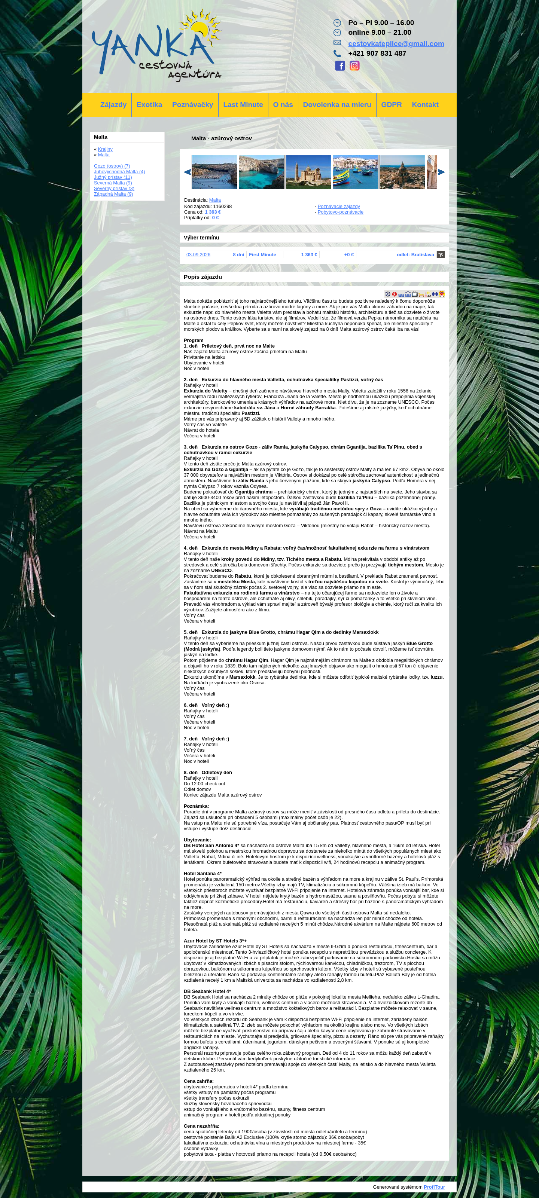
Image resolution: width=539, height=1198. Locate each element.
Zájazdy (113, 105)
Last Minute (243, 105)
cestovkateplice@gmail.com (396, 44)
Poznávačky (192, 105)
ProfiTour (434, 1187)
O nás (283, 105)
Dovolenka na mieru (337, 105)
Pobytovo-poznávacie (340, 212)
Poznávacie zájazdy (339, 206)
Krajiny (105, 149)
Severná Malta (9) (113, 183)
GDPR (391, 105)
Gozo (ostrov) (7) (112, 166)
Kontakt (425, 105)
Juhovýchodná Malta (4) (119, 171)
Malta (215, 200)
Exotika (149, 105)
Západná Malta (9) (113, 194)
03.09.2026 (198, 254)
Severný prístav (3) (114, 188)
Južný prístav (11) (113, 177)
